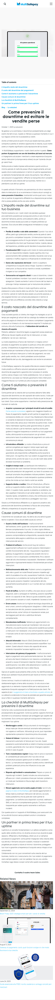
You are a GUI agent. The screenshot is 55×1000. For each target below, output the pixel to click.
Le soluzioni (12, 107)
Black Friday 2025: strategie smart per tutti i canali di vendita (22, 914)
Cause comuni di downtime (14, 97)
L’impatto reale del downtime (14, 87)
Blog (3, 107)
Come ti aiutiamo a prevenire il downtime (20, 94)
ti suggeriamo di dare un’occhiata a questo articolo (31, 692)
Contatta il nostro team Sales (27, 873)
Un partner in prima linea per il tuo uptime (20, 103)
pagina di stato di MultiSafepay (17, 791)
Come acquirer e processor (16, 411)
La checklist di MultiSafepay (14, 100)
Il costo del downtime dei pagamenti (18, 90)
